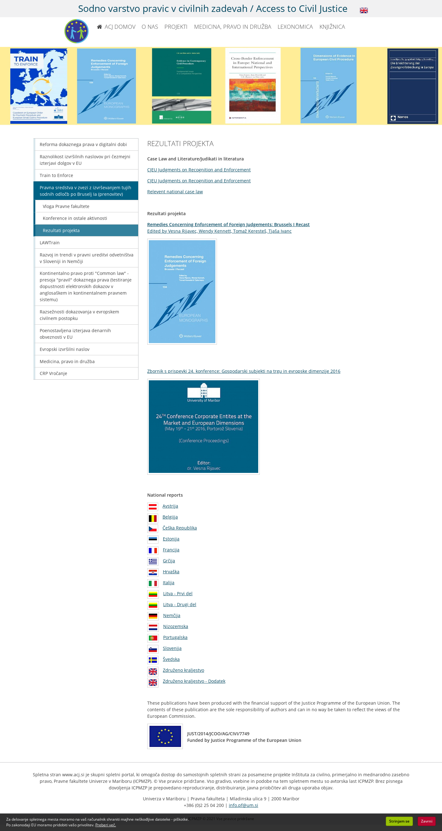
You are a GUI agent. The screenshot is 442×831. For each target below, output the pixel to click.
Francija (171, 550)
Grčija (169, 561)
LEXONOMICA (295, 26)
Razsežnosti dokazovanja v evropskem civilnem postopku (79, 315)
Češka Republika (180, 528)
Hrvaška (171, 572)
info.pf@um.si (243, 805)
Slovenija (172, 648)
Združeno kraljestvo (183, 670)
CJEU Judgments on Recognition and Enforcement (199, 170)
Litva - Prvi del (178, 593)
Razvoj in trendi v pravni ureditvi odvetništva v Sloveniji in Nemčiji (86, 258)
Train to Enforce (56, 175)
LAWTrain (50, 243)
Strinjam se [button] (399, 821)
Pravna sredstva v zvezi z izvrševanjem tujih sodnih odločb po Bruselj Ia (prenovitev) (85, 191)
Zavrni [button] (426, 821)
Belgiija (170, 517)
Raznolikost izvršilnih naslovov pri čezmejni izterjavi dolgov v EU (85, 160)
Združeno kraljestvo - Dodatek (194, 681)
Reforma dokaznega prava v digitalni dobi (83, 144)
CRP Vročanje (53, 373)
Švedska (171, 659)
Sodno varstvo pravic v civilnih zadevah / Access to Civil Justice (213, 8)
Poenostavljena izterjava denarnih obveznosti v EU (75, 333)
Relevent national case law (175, 192)
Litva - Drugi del (179, 604)
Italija (168, 582)
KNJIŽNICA (332, 26)
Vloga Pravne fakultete (66, 206)
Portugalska (175, 637)
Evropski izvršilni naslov (64, 349)
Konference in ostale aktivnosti (75, 218)
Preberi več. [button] (105, 825)
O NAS (150, 26)
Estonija (171, 539)
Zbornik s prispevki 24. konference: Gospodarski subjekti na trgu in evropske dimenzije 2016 (243, 371)
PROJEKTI (176, 26)
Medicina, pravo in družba (67, 361)
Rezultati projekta (61, 230)
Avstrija (170, 506)
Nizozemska (175, 626)
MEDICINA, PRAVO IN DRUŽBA (232, 26)
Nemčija (171, 615)
